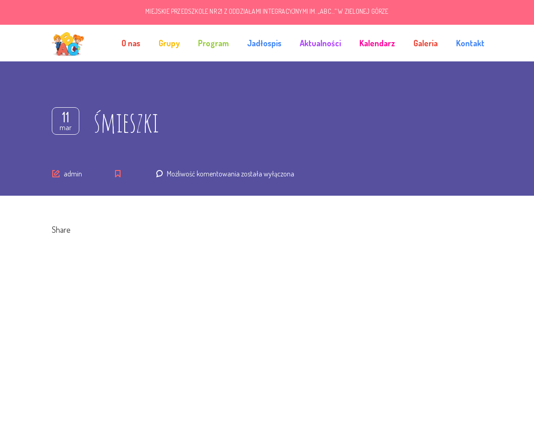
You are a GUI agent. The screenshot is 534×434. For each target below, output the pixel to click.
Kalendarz (377, 43)
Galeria (425, 43)
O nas (130, 43)
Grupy (169, 43)
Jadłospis (264, 43)
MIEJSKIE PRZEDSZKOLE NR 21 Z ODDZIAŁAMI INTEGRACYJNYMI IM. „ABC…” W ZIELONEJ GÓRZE (266, 11)
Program (213, 43)
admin (73, 173)
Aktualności (320, 43)
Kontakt (470, 43)
